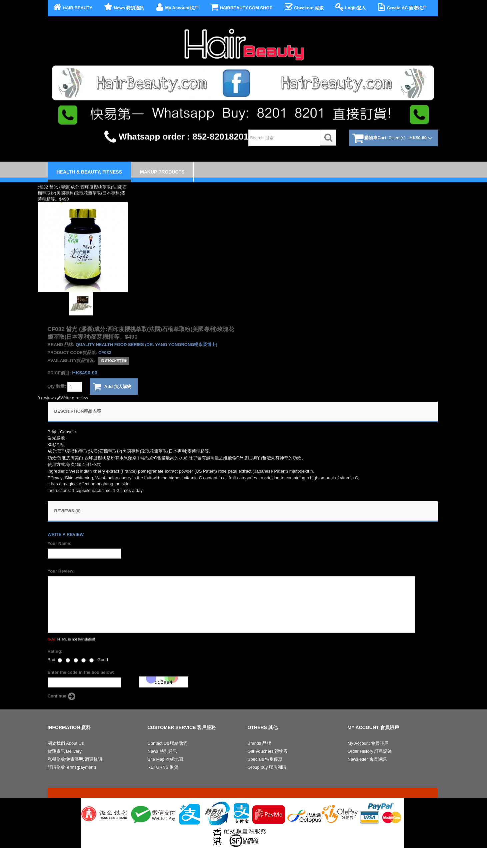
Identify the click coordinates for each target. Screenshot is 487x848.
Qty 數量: (65, 387)
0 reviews (47, 397)
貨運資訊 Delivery (65, 751)
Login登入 (350, 7)
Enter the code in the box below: (81, 672)
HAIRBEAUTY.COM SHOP (241, 7)
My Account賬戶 (176, 7)
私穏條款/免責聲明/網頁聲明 (75, 759)
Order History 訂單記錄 (370, 751)
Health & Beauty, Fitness (89, 172)
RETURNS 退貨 (163, 767)
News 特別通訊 (123, 7)
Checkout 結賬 (303, 7)
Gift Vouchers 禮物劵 (268, 751)
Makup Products (162, 172)
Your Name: (60, 543)
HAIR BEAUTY (72, 7)
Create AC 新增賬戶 (401, 7)
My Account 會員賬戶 (368, 743)
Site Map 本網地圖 (165, 759)
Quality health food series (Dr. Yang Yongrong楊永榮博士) (146, 344)
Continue (62, 696)
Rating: (55, 651)
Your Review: (61, 571)
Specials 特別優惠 (265, 759)
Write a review (72, 397)
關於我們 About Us (66, 743)
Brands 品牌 (259, 743)
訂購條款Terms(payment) (72, 767)
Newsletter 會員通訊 (367, 759)
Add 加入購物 (112, 386)
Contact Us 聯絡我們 (168, 743)
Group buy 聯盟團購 (267, 767)
